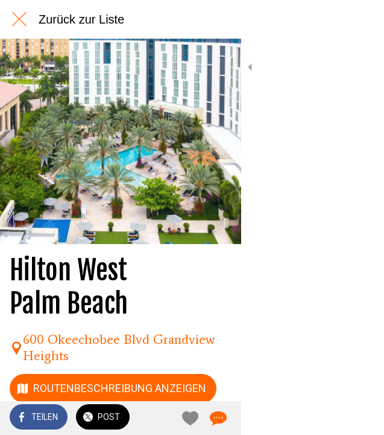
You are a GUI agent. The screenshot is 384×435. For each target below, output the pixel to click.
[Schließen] (19, 19)
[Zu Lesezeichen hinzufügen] (330, 418)
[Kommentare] (359, 418)
